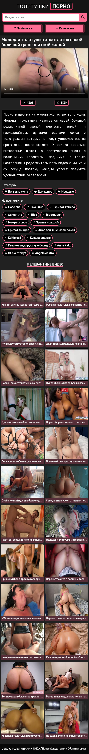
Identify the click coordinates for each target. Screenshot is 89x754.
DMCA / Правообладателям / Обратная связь (60, 748)
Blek (32, 214)
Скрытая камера (62, 207)
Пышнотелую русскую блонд (26, 245)
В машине (34, 207)
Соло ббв (12, 207)
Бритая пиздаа (17, 230)
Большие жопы (16, 191)
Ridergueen (52, 214)
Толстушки (45, 6)
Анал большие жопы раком (55, 230)
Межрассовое (16, 222)
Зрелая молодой (46, 222)
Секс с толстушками (17, 748)
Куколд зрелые (39, 238)
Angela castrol (43, 253)
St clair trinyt (15, 253)
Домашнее (43, 191)
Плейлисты (22, 28)
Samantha (13, 214)
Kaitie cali (13, 238)
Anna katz (62, 245)
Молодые (66, 191)
